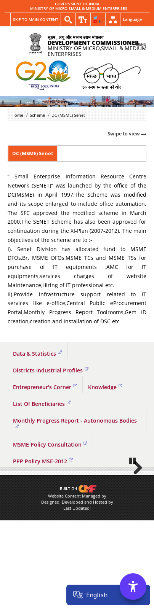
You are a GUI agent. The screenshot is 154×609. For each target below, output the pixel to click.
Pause (133, 508)
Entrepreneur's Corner (45, 387)
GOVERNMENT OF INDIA (77, 4)
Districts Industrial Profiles (50, 370)
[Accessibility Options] (133, 586)
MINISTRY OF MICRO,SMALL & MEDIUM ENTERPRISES (78, 8)
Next (135, 491)
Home (17, 115)
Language (132, 19)
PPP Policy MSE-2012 (43, 461)
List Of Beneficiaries (42, 403)
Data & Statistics (37, 353)
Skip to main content (35, 19)
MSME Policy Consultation (50, 444)
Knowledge (105, 387)
